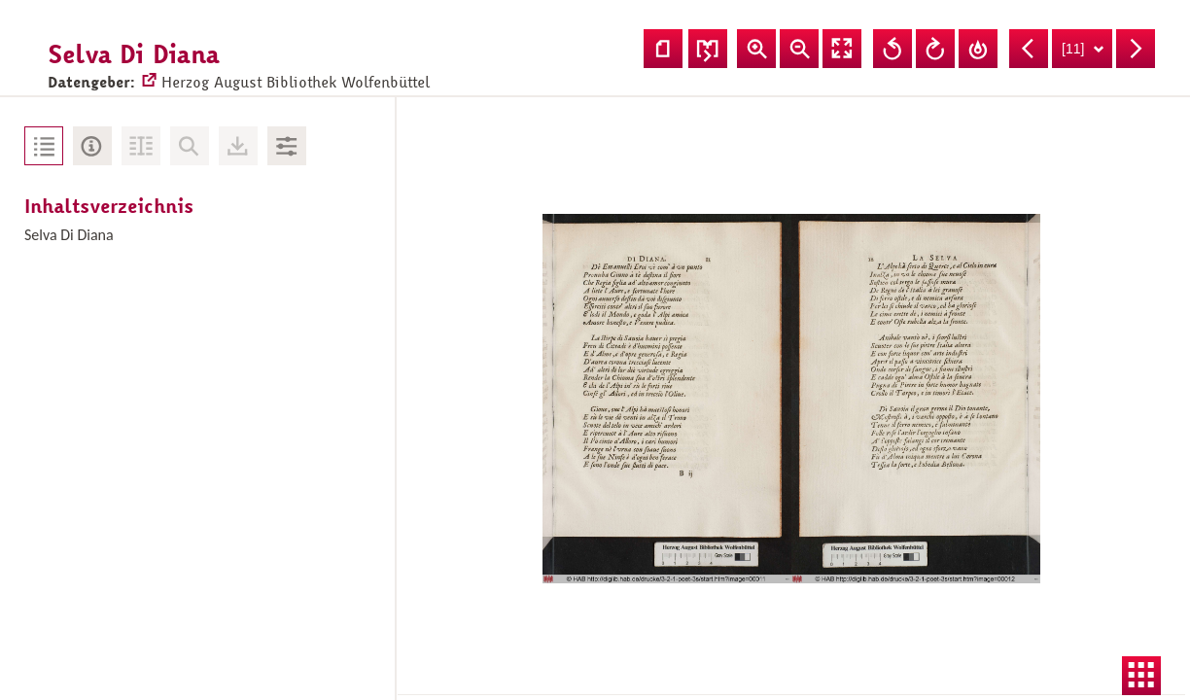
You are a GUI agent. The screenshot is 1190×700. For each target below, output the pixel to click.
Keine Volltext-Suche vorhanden (189, 145)
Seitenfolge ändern (707, 48)
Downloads (238, 145)
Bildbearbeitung (286, 145)
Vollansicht (841, 48)
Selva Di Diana (69, 235)
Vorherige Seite (1028, 48)
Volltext (141, 145)
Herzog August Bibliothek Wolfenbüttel (277, 64)
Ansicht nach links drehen (892, 48)
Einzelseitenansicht (663, 48)
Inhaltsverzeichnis (43, 145)
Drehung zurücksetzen (978, 48)
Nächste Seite (1135, 48)
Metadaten (92, 145)
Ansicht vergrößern (756, 48)
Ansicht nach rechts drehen (935, 48)
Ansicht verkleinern (799, 48)
